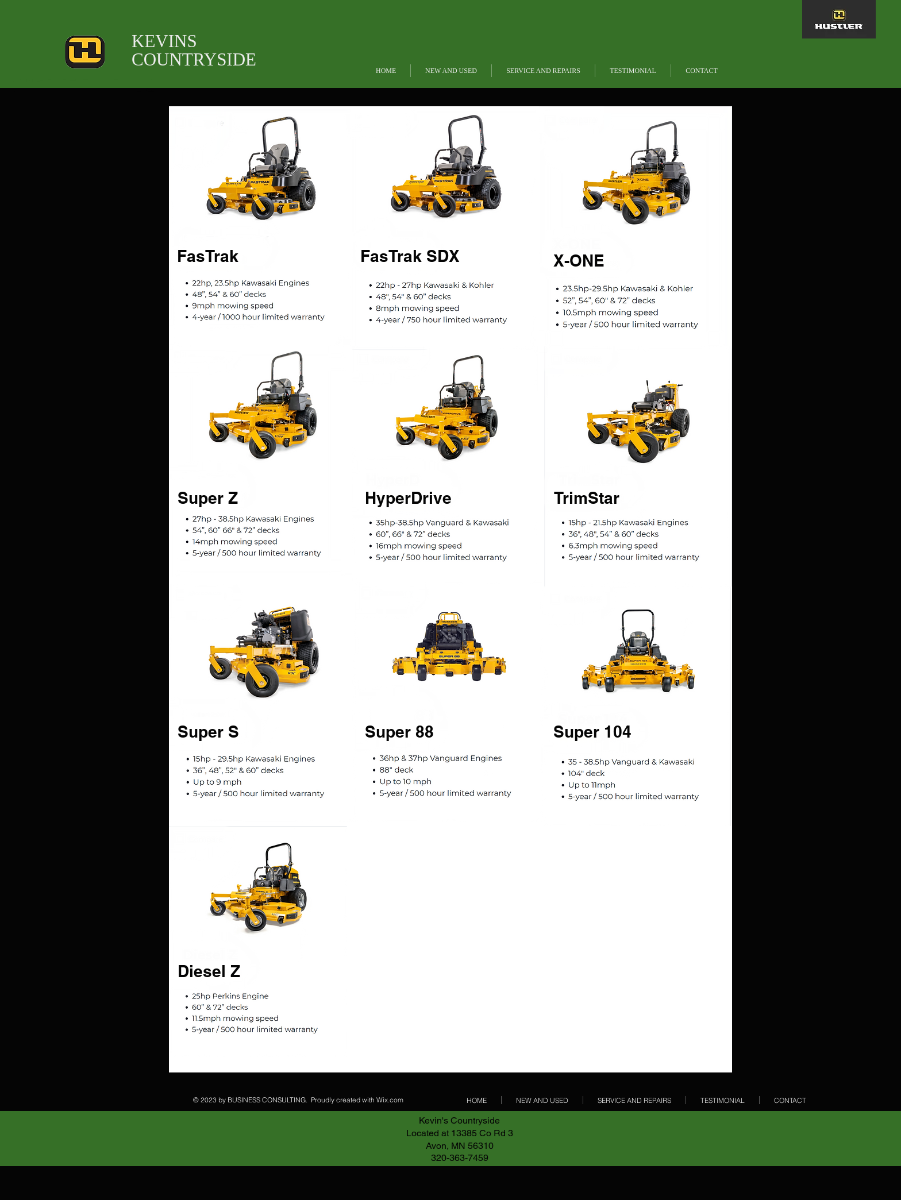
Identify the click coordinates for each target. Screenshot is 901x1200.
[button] (451, 70)
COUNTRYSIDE (194, 59)
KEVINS (164, 41)
